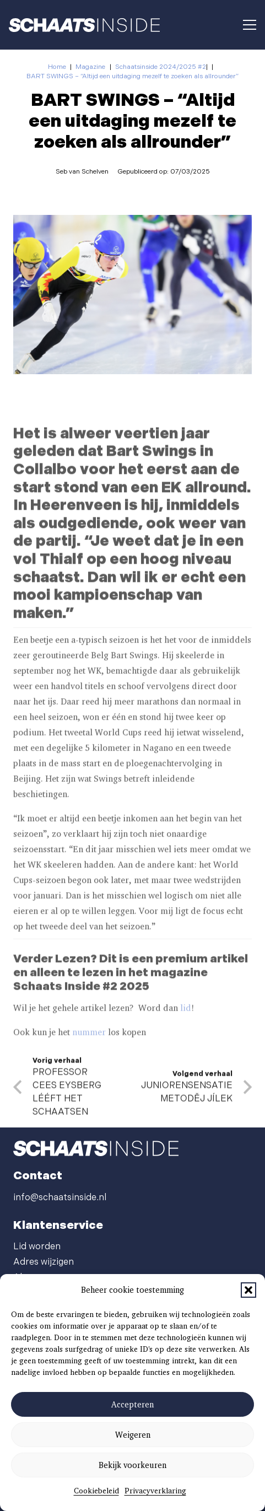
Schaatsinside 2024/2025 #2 (160, 67)
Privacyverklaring (155, 1490)
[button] (248, 1290)
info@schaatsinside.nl (59, 1197)
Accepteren (132, 1405)
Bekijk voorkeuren (132, 1465)
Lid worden (37, 1247)
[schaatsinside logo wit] (84, 25)
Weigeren (132, 1435)
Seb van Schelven (82, 172)
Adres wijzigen (43, 1262)
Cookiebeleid (96, 1490)
